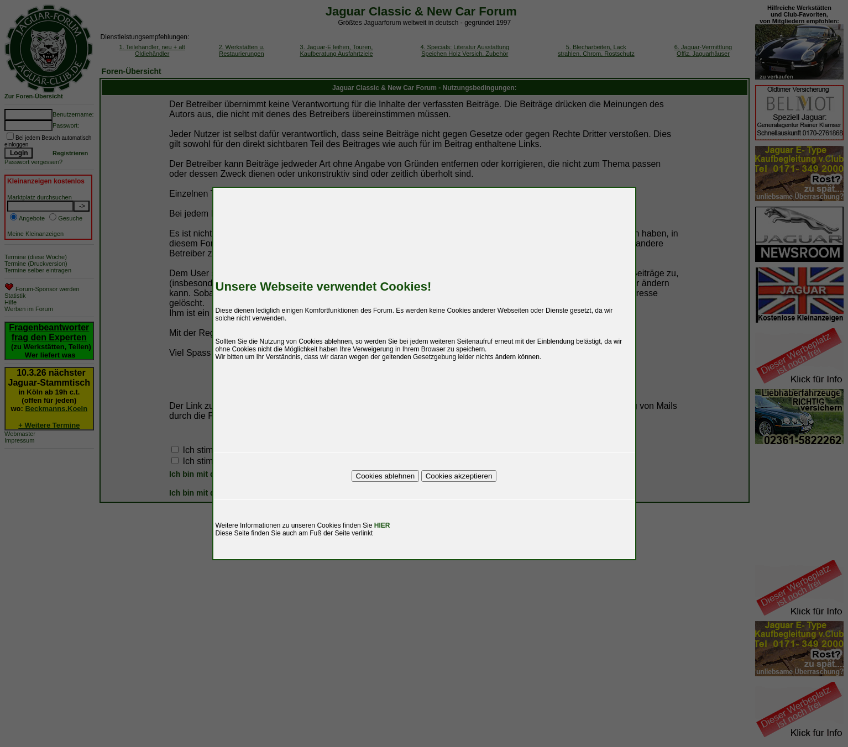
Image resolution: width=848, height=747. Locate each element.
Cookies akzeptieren (459, 476)
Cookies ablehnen (385, 476)
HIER (382, 525)
